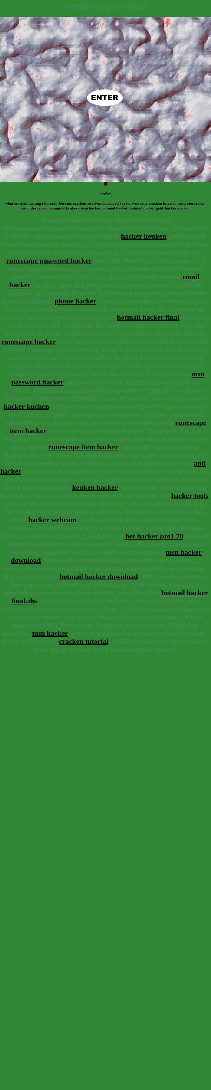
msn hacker (90, 208)
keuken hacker (95, 487)
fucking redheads (42, 203)
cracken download (103, 203)
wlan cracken (16, 203)
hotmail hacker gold (146, 208)
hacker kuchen (26, 406)
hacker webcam (52, 520)
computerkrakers (64, 208)
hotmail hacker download (98, 576)
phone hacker (75, 301)
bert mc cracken (72, 203)
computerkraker (191, 203)
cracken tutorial (162, 203)
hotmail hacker (115, 208)
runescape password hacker (49, 260)
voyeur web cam (133, 203)
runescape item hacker (83, 447)
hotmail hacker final (148, 317)
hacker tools (189, 495)
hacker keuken (177, 208)
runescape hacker (29, 341)
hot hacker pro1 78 (154, 536)
